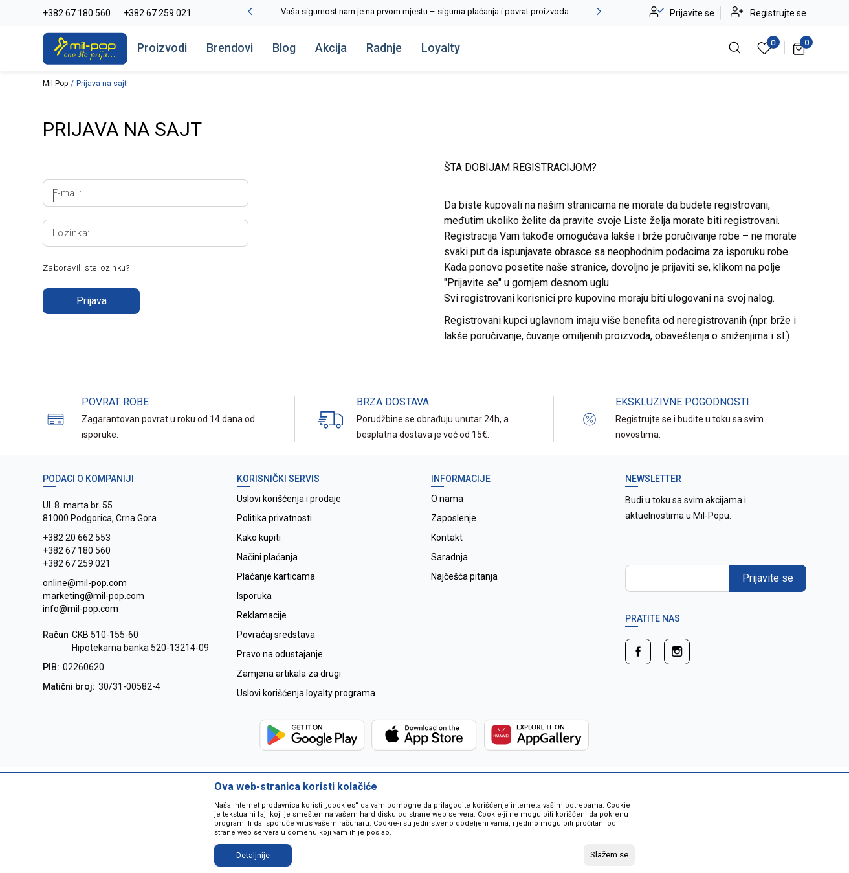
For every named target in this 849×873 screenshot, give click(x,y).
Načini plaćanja (267, 557)
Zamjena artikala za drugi (289, 673)
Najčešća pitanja (464, 576)
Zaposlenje (453, 518)
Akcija (331, 47)
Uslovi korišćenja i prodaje (289, 498)
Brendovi (229, 47)
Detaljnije (253, 855)
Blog (284, 47)
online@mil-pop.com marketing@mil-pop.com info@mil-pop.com (93, 596)
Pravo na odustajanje (280, 654)
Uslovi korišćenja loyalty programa (306, 693)
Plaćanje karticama (276, 576)
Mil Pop (55, 83)
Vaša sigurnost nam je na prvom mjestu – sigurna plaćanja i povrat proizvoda (425, 11)
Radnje (384, 47)
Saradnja (449, 557)
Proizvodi (162, 47)
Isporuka (254, 596)
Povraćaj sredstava (276, 634)
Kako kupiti (259, 537)
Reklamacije (262, 615)
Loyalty (440, 47)
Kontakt (447, 537)
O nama (447, 498)
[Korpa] (799, 48)
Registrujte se (778, 13)
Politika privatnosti (274, 518)
